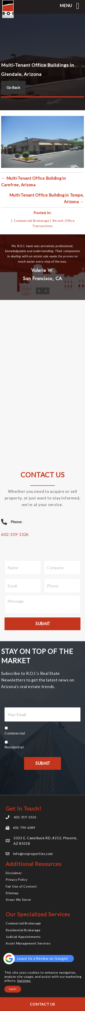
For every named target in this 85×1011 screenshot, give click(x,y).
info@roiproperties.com (33, 854)
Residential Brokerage (23, 930)
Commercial (15, 733)
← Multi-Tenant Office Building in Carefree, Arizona (33, 181)
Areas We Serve (18, 899)
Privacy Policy (16, 879)
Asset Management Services (28, 943)
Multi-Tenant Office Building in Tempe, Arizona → (46, 198)
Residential (14, 747)
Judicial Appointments (23, 937)
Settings (24, 981)
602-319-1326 (15, 534)
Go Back (13, 87)
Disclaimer (14, 873)
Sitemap (12, 893)
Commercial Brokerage (31, 221)
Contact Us (42, 1004)
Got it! (13, 989)
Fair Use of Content (21, 886)
